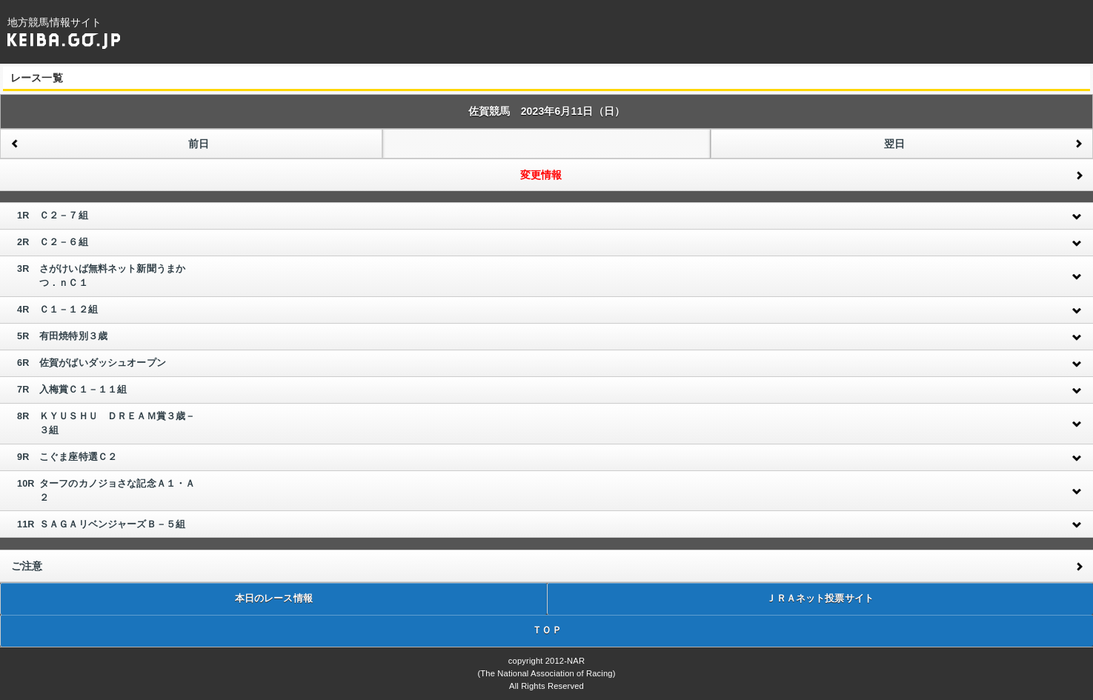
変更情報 (541, 175)
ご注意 (26, 566)
